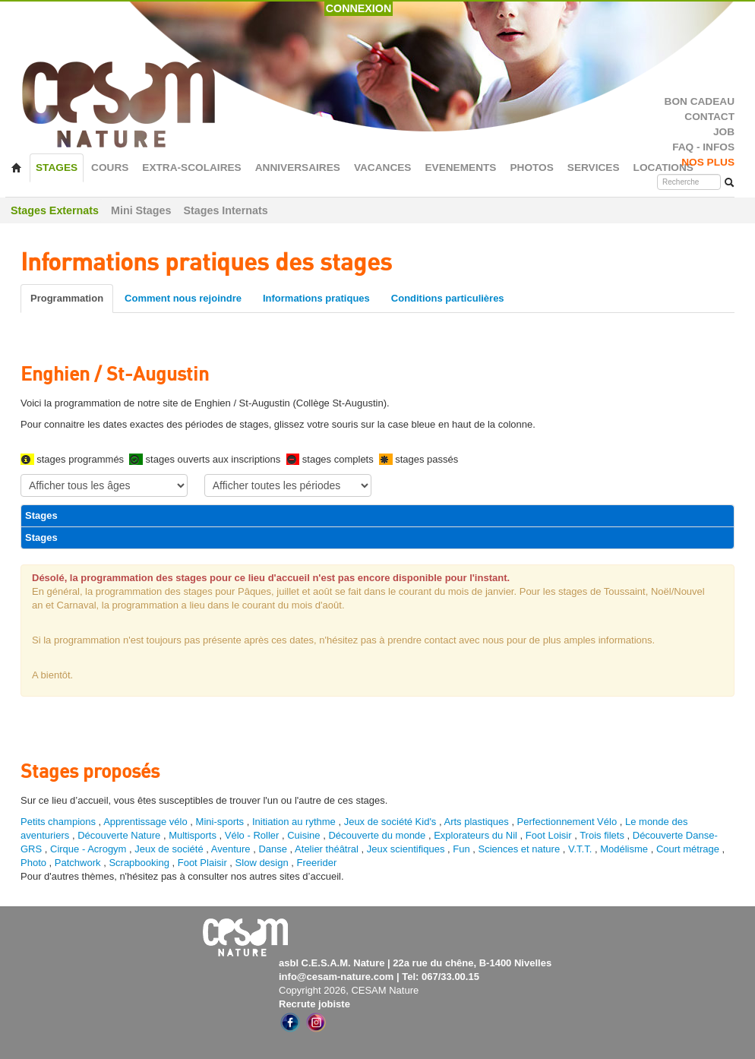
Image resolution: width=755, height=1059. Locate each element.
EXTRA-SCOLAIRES (191, 167)
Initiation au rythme (294, 821)
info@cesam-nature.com (336, 976)
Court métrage (687, 849)
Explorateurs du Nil (475, 835)
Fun (461, 849)
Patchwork (78, 862)
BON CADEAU (699, 101)
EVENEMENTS (460, 167)
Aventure (231, 849)
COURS (109, 167)
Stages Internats (225, 210)
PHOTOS (531, 167)
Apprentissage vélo (145, 821)
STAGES (56, 167)
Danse (272, 849)
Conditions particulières (447, 298)
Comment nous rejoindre (183, 298)
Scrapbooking (139, 862)
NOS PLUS (707, 162)
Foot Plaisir (202, 862)
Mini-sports (220, 821)
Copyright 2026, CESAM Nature (349, 990)
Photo (33, 862)
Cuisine (305, 835)
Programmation (66, 298)
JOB (723, 132)
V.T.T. (580, 849)
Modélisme (624, 849)
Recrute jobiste (314, 1004)
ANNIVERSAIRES (297, 167)
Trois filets (603, 835)
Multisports (192, 835)
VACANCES (383, 167)
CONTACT (709, 116)
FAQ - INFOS (703, 147)
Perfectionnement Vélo (567, 821)
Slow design (263, 862)
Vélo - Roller (252, 835)
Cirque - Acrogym (88, 849)
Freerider (317, 862)
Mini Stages (141, 210)
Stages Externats (55, 210)
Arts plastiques (476, 821)
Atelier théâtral (327, 849)
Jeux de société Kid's (390, 821)
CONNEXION (359, 8)
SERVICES (593, 167)
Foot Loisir (549, 835)
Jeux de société (170, 849)
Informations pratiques (316, 298)
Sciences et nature (520, 849)
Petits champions (58, 821)
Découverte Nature (118, 835)
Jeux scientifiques (406, 849)
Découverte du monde (378, 835)
